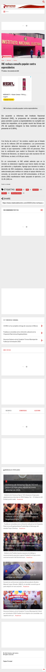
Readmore (20, 499)
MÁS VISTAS (7, 350)
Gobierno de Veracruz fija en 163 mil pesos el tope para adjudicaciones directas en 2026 (21, 487)
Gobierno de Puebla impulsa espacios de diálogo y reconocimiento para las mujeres (22, 545)
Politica (15, 60)
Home (2, 60)
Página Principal (7, 661)
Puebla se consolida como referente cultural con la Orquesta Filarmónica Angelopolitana (21, 516)
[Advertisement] (23, 262)
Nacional (9, 60)
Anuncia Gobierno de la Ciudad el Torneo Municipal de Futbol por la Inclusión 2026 (20, 604)
